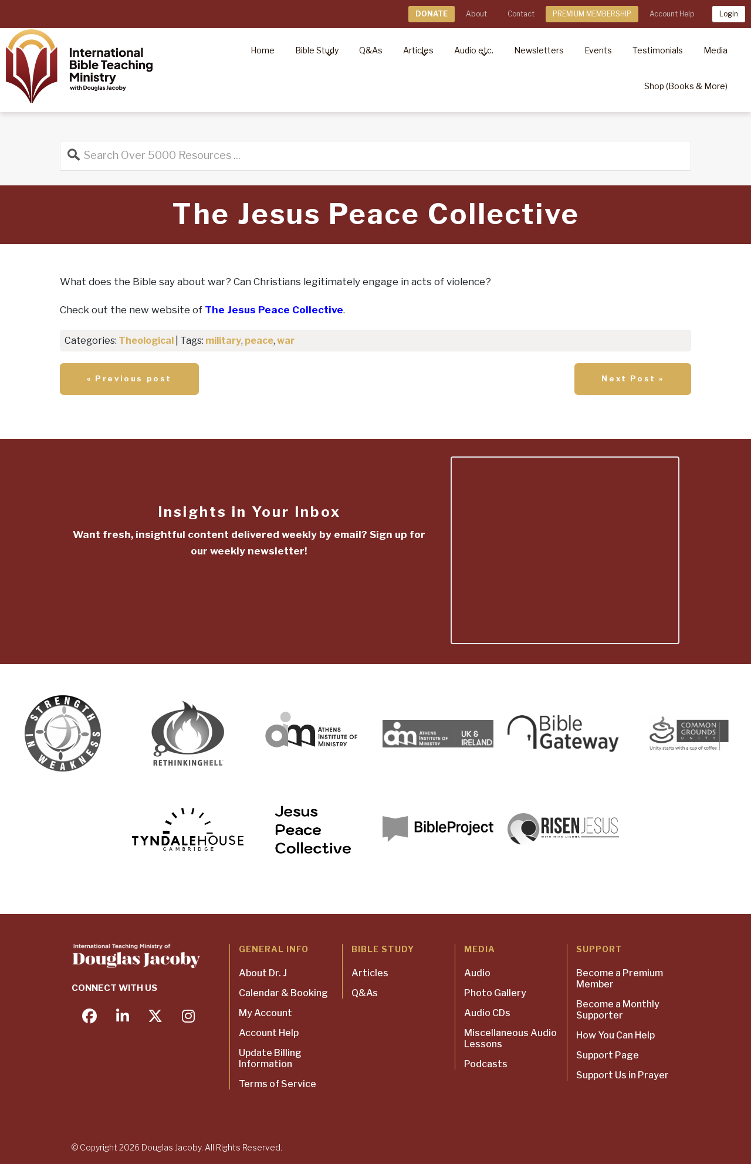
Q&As (364, 993)
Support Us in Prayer (622, 1075)
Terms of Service (277, 1083)
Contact (521, 13)
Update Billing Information (270, 1058)
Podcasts (486, 1064)
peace (259, 340)
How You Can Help (615, 1035)
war (286, 340)
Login (728, 13)
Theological (146, 340)
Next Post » (632, 378)
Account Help (671, 13)
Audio (477, 973)
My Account (265, 1012)
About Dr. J (263, 973)
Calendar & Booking (283, 993)
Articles (369, 973)
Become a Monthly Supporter (617, 1010)
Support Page (607, 1055)
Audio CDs (487, 1012)
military (223, 340)
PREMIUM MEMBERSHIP (592, 13)
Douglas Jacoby (171, 1147)
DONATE (431, 13)
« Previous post (129, 378)
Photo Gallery (495, 993)
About (476, 13)
